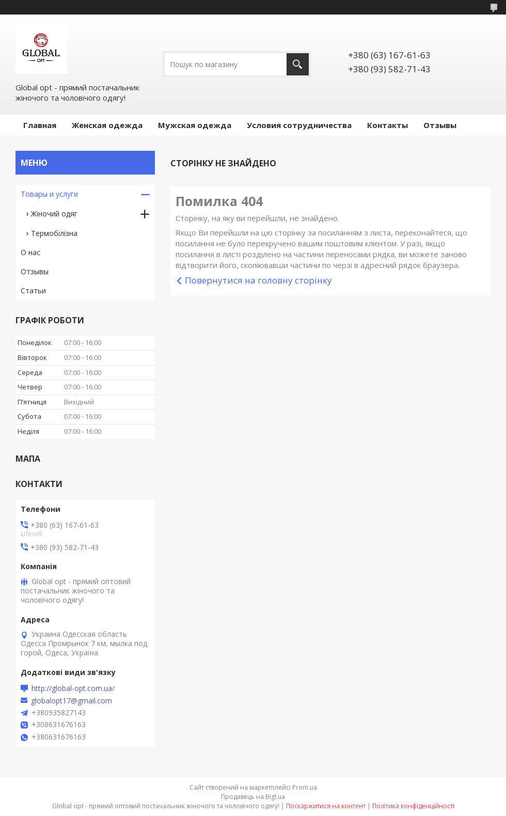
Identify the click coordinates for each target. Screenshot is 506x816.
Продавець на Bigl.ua (253, 796)
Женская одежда (107, 125)
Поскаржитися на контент (326, 806)
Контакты (387, 125)
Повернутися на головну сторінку (258, 280)
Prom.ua (304, 787)
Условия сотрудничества (299, 125)
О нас (30, 252)
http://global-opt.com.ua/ (73, 688)
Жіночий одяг (54, 213)
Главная (39, 125)
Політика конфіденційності (413, 806)
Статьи (33, 290)
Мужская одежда (194, 125)
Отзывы (439, 125)
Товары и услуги (49, 194)
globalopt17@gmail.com (71, 700)
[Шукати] (298, 64)
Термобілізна (54, 233)
